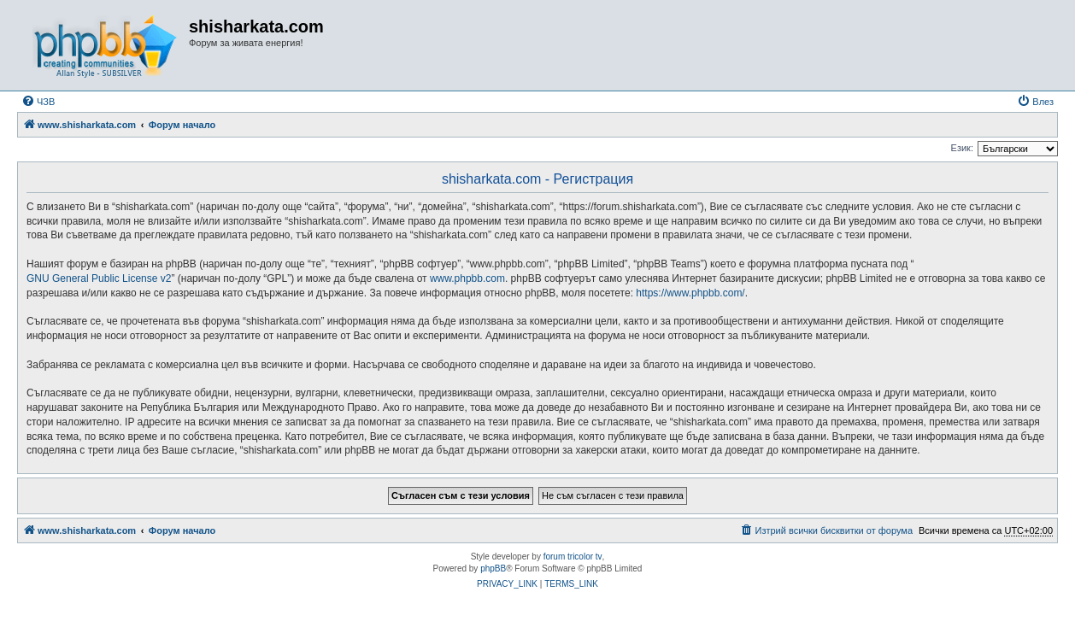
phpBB (493, 568)
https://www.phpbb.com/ (690, 293)
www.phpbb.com (467, 278)
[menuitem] (38, 101)
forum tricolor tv (572, 556)
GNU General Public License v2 (98, 278)
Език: (962, 148)
